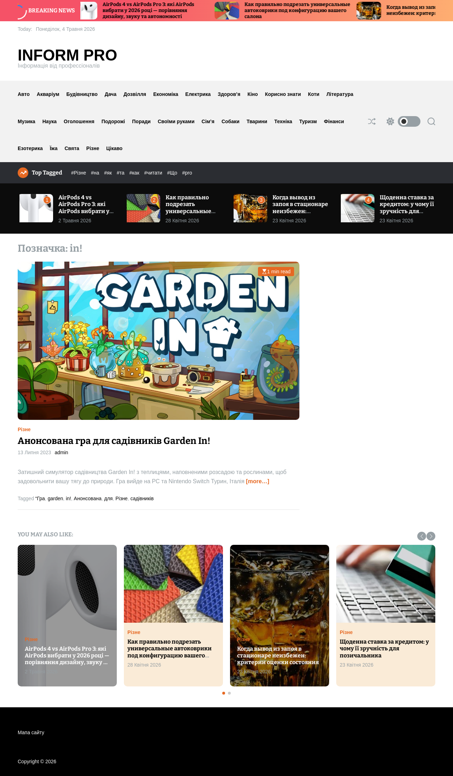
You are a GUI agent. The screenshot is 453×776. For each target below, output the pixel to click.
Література (339, 94)
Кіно (252, 94)
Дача (110, 94)
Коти (313, 94)
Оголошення (79, 121)
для (108, 498)
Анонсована (88, 498)
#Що (173, 173)
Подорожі (113, 121)
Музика (26, 121)
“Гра (40, 498)
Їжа (54, 148)
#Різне (79, 173)
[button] (421, 536)
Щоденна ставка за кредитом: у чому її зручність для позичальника (407, 207)
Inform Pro (67, 55)
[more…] (257, 481)
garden (55, 498)
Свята (72, 148)
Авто (24, 94)
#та (121, 173)
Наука (49, 121)
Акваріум (48, 94)
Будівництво (82, 94)
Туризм (308, 121)
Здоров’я (229, 94)
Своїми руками (176, 121)
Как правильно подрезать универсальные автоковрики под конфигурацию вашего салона (305, 10)
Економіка (165, 94)
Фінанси (334, 121)
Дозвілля (135, 94)
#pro (187, 173)
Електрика (198, 94)
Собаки (231, 121)
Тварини (257, 121)
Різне (92, 148)
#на (96, 173)
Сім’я (208, 121)
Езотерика (30, 148)
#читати (154, 173)
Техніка (283, 121)
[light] (401, 121)
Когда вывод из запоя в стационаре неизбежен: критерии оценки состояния (300, 211)
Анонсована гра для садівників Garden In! (114, 440)
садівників (142, 498)
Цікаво (114, 148)
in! (68, 498)
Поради (141, 121)
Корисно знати (283, 94)
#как (135, 173)
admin (61, 452)
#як (108, 173)
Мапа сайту (31, 732)
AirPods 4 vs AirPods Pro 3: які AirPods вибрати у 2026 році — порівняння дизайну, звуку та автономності (156, 10)
